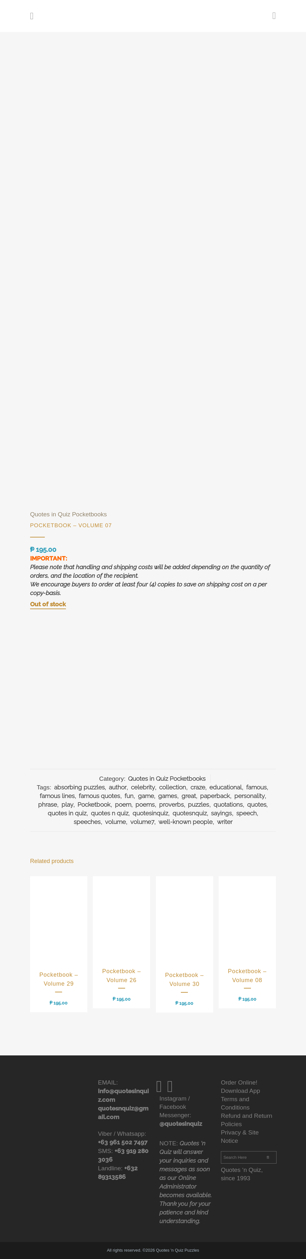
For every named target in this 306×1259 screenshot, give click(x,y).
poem (123, 804)
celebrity (143, 787)
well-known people (185, 821)
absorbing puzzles (79, 787)
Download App (240, 1090)
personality (249, 795)
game (146, 795)
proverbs (171, 804)
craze (197, 787)
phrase (47, 804)
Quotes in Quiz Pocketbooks (68, 514)
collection (172, 787)
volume (115, 821)
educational (225, 787)
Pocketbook (93, 804)
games (167, 795)
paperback (215, 795)
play (67, 804)
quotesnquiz (190, 813)
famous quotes (99, 795)
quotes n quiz (109, 813)
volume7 (142, 821)
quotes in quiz (67, 813)
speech (246, 813)
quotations (228, 804)
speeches (87, 821)
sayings (221, 813)
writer (224, 821)
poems (145, 804)
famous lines (57, 795)
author (117, 787)
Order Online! (239, 1082)
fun (129, 795)
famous (256, 787)
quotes (256, 804)
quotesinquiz (150, 813)
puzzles (198, 804)
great (188, 795)
